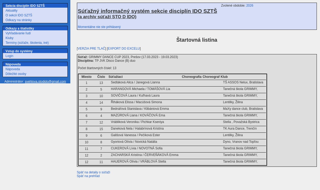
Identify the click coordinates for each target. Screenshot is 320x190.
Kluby (9, 38)
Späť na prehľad (88, 176)
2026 (249, 5)
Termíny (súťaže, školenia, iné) (27, 43)
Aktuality (11, 10)
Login (9, 56)
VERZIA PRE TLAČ (91, 48)
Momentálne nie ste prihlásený (99, 27)
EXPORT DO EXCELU (124, 48)
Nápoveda (13, 69)
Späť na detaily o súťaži (93, 172)
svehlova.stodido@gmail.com (45, 81)
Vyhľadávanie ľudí (18, 33)
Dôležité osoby (16, 74)
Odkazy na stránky (19, 20)
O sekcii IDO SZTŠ (19, 15)
